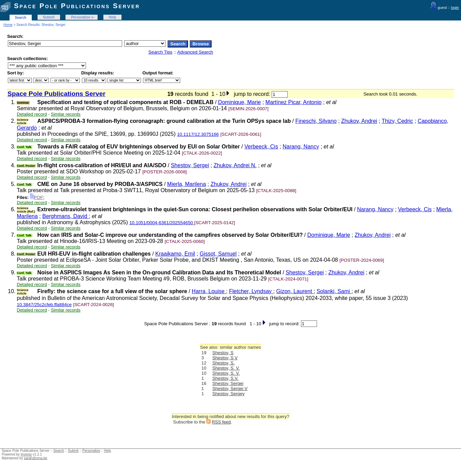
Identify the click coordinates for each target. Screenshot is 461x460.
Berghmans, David (65, 216)
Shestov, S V (224, 357)
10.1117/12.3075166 (198, 134)
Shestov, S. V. (226, 368)
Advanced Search (195, 52)
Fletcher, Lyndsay (251, 291)
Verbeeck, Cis (261, 146)
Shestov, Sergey (228, 393)
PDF (36, 197)
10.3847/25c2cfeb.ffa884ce (44, 304)
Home (8, 25)
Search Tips (160, 52)
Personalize (80, 17)
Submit (49, 17)
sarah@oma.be (35, 458)
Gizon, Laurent (294, 291)
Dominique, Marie (239, 102)
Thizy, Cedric (397, 121)
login (455, 7)
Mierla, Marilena (186, 184)
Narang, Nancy (301, 146)
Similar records (66, 114)
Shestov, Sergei (190, 165)
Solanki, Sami (334, 291)
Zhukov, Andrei (359, 121)
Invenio (26, 454)
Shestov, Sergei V (229, 388)
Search (20, 17)
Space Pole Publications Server (77, 6)
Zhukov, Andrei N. (235, 165)
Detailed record (32, 114)
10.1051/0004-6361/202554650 (161, 222)
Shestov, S (222, 352)
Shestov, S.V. (225, 378)
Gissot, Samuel (218, 254)
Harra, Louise (209, 291)
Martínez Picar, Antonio (293, 102)
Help (112, 17)
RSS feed (221, 422)
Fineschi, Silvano (316, 121)
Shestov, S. (223, 362)
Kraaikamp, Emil (175, 254)
